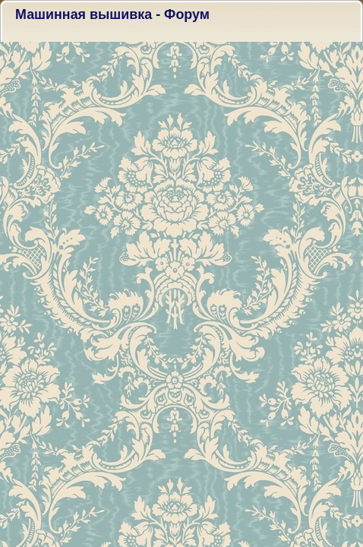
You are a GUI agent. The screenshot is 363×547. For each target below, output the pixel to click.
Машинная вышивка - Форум (112, 14)
